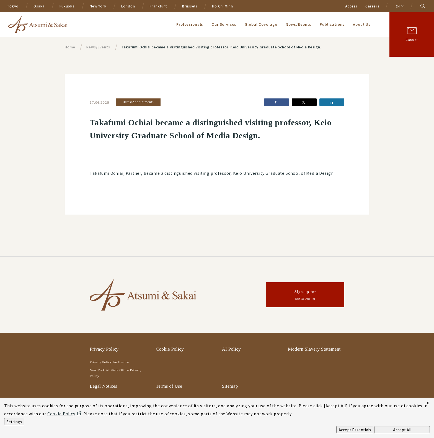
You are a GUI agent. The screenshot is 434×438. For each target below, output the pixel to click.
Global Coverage (261, 24)
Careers (372, 6)
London (128, 6)
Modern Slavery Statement (314, 349)
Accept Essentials (355, 429)
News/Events (298, 24)
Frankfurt (158, 6)
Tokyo (13, 6)
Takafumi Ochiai (106, 173)
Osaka (39, 6)
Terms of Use (169, 386)
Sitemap (230, 386)
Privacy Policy (104, 349)
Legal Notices (103, 386)
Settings (14, 421)
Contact (412, 40)
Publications (332, 24)
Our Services (223, 24)
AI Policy (231, 349)
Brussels (189, 6)
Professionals (189, 24)
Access (351, 6)
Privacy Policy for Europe (109, 362)
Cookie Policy (170, 349)
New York (98, 6)
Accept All (402, 429)
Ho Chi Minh (222, 6)
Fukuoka (67, 6)
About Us (362, 24)
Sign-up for (305, 296)
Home (70, 47)
